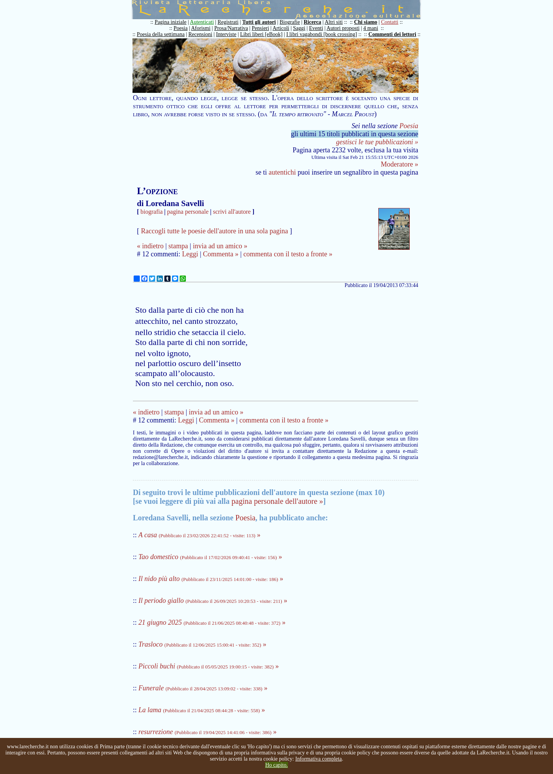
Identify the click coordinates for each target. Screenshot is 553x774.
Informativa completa (318, 759)
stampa (178, 246)
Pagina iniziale (171, 22)
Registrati (228, 22)
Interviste (226, 34)
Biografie (290, 22)
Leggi (190, 254)
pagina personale (188, 211)
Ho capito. (276, 765)
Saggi (299, 28)
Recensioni (200, 34)
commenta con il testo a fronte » (288, 254)
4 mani (370, 28)
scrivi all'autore (232, 211)
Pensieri (260, 28)
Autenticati (202, 22)
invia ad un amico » (220, 246)
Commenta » (221, 254)
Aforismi (201, 28)
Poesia (181, 28)
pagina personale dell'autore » (277, 501)
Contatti (389, 22)
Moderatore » (399, 164)
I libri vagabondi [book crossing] (321, 34)
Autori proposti (342, 28)
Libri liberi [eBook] (261, 34)
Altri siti (334, 22)
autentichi (282, 172)
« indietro (150, 246)
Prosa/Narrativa (231, 28)
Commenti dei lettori (392, 34)
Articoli (281, 28)
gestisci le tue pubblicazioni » (377, 142)
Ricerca (312, 22)
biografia (152, 211)
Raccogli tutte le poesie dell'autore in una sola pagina (214, 231)
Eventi (316, 28)
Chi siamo (365, 22)
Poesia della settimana (160, 34)
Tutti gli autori (259, 22)
